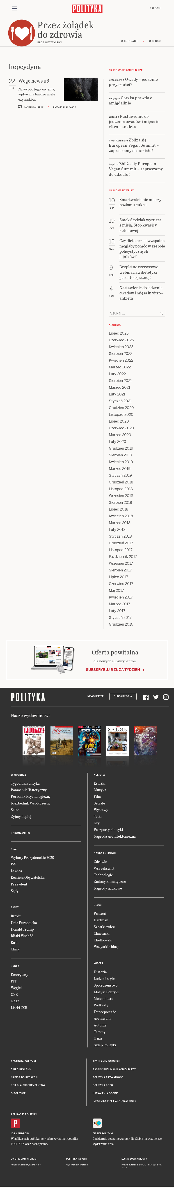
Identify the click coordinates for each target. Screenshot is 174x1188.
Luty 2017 (117, 610)
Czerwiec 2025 (121, 340)
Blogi (98, 905)
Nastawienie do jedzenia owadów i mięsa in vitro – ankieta (134, 121)
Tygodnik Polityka (25, 783)
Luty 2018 (117, 529)
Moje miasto (103, 998)
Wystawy (101, 809)
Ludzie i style (104, 978)
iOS (13, 1133)
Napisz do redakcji (24, 1077)
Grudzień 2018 (121, 482)
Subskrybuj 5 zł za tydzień (113, 669)
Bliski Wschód (22, 935)
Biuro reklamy (21, 1069)
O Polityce (18, 1093)
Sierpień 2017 (120, 570)
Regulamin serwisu (106, 1061)
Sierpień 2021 (120, 380)
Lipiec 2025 (118, 333)
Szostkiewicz (104, 926)
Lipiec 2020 (119, 421)
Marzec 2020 (120, 434)
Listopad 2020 (121, 414)
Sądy (14, 890)
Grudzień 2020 (121, 407)
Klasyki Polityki (106, 991)
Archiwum (102, 1018)
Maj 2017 (116, 590)
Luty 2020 (117, 441)
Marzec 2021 (119, 387)
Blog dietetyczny (64, 106)
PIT (13, 981)
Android (23, 1133)
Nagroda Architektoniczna (115, 836)
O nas (98, 1038)
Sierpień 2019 (120, 455)
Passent (100, 913)
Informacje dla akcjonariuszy (114, 1101)
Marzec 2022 (120, 367)
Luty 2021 (117, 394)
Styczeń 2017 (120, 617)
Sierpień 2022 (120, 353)
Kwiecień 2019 (121, 462)
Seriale (99, 803)
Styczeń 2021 (120, 401)
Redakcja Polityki (23, 1061)
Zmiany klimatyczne (110, 881)
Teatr (98, 816)
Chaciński (102, 933)
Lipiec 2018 (118, 509)
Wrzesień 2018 (121, 495)
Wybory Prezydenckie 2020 (32, 857)
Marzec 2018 (119, 522)
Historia (100, 971)
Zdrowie (100, 861)
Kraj (14, 849)
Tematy (99, 1031)
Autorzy (100, 1025)
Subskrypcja (123, 696)
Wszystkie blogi (106, 946)
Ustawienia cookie (105, 1093)
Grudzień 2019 (121, 448)
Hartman (101, 919)
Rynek (15, 966)
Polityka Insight (76, 1159)
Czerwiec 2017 (121, 583)
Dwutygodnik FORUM (24, 1159)
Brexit (16, 915)
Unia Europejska (24, 922)
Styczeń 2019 (120, 475)
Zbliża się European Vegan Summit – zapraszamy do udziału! (134, 145)
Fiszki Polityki (103, 1133)
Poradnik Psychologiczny (30, 796)
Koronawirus (20, 833)
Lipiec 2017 (118, 577)
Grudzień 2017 (121, 543)
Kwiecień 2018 (121, 516)
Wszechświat (104, 868)
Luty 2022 (117, 374)
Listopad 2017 (121, 550)
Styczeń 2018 (120, 536)
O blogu (155, 41)
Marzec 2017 (119, 604)
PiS (13, 864)
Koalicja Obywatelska (28, 877)
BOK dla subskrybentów (28, 1085)
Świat (15, 907)
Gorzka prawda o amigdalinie (130, 100)
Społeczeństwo (105, 985)
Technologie (103, 874)
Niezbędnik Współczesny (30, 803)
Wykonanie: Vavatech (77, 1164)
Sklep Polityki (105, 1044)
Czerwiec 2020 (121, 428)
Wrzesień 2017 (121, 563)
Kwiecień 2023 (121, 346)
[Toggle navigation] (14, 8)
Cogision (23, 1164)
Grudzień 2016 (121, 624)
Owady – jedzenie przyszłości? (133, 81)
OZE (14, 994)
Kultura (99, 774)
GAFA (15, 1000)
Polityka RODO (103, 1085)
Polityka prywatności (108, 1077)
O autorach (129, 41)
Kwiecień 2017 (121, 597)
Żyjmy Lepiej (21, 816)
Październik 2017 (123, 556)
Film (97, 796)
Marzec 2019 (119, 468)
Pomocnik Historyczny (29, 789)
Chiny (15, 949)
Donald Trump (22, 929)
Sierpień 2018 (120, 502)
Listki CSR (19, 1007)
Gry (97, 822)
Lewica (16, 870)
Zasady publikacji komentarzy (114, 1069)
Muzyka (100, 789)
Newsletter (95, 696)
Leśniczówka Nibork (134, 1159)
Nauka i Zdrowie (105, 853)
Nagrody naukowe (108, 888)
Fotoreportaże (105, 1011)
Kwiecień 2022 (121, 360)
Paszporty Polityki (108, 829)
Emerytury (19, 974)
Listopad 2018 (121, 489)
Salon (15, 809)
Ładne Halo (35, 1164)
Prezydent (19, 884)
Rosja (15, 942)
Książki (99, 783)
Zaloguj (155, 8)
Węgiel (16, 987)
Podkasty (101, 1005)
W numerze (18, 774)
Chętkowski (103, 940)
